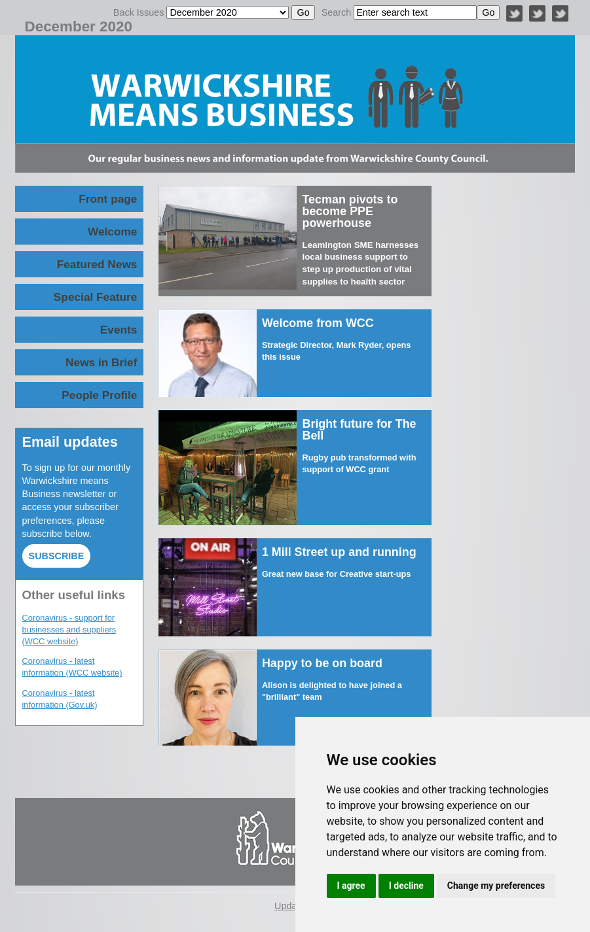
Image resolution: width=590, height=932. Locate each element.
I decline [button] (406, 885)
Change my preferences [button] (496, 885)
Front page (108, 198)
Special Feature (96, 296)
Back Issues (138, 12)
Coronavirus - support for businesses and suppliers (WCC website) (69, 629)
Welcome (113, 231)
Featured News (97, 264)
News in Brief (101, 362)
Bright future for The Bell (359, 429)
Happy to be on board (324, 663)
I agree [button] (351, 885)
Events (119, 329)
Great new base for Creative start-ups (336, 574)
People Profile (99, 395)
